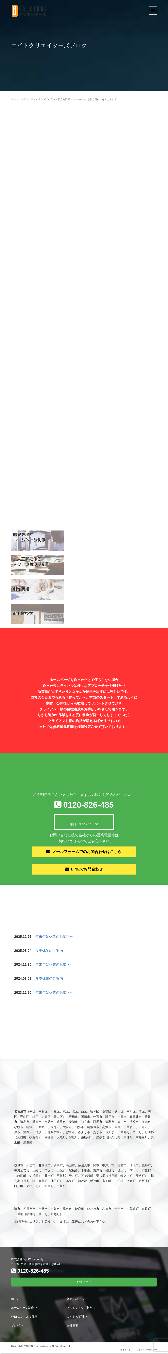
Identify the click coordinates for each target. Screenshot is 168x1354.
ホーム (14, 99)
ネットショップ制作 (79, 1308)
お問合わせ (84, 1282)
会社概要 (72, 1326)
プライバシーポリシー (147, 1350)
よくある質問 (75, 1317)
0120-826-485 (88, 804)
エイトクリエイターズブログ (37, 99)
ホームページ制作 (22, 1308)
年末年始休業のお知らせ (54, 937)
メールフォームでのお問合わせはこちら (87, 852)
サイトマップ (126, 1350)
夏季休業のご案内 (49, 951)
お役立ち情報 (62, 99)
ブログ (15, 1326)
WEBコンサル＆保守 (24, 1317)
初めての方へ (75, 1299)
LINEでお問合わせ (87, 870)
